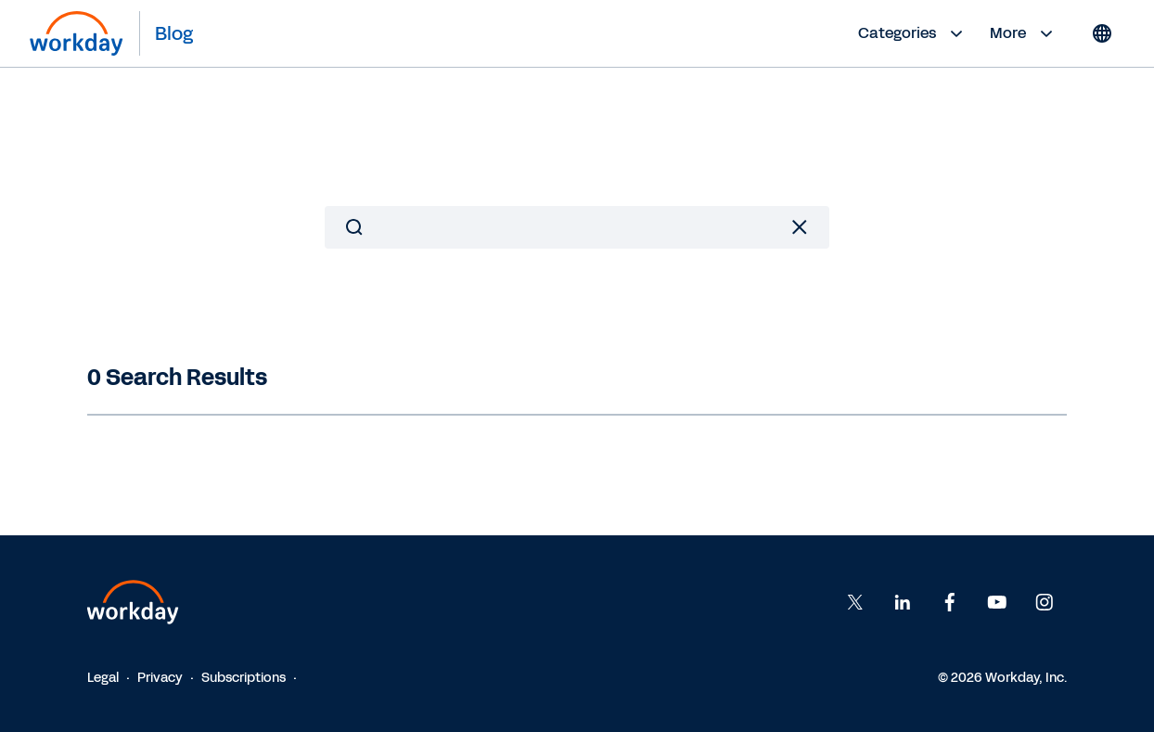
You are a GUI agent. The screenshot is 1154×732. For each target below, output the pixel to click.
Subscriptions (243, 678)
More (1024, 33)
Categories (913, 33)
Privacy (160, 678)
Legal (103, 678)
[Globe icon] (1102, 33)
